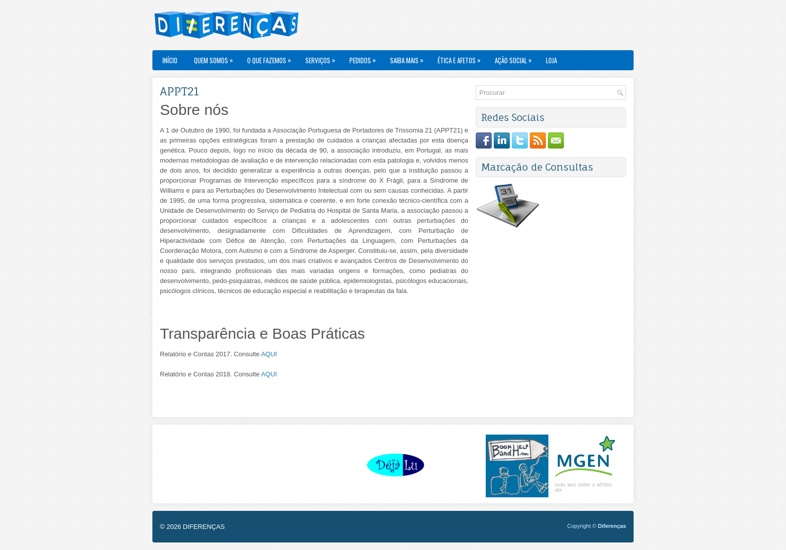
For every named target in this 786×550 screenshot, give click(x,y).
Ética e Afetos (462, 57)
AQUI (269, 354)
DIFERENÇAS (204, 526)
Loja (551, 60)
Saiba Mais (409, 57)
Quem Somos (216, 57)
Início (169, 60)
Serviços (322, 57)
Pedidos (365, 57)
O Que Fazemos (271, 57)
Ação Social (516, 57)
